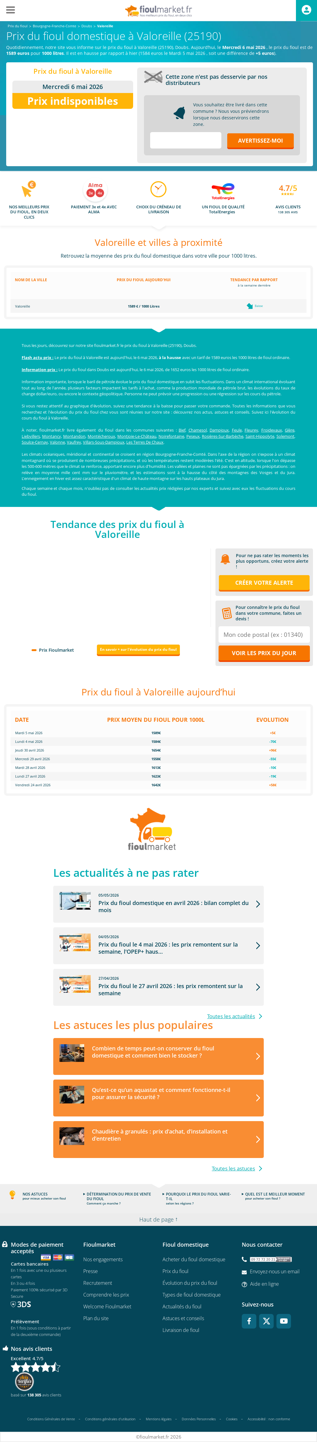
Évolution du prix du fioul (190, 1283)
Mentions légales (159, 1419)
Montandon (74, 436)
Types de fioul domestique (192, 1294)
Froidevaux (271, 430)
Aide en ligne (264, 1283)
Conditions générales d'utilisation (110, 1419)
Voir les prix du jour (264, 653)
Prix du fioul (176, 1271)
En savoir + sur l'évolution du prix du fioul (138, 649)
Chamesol (198, 430)
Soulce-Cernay (35, 442)
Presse (90, 1271)
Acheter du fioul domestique (194, 1259)
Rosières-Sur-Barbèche (222, 436)
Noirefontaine (171, 436)
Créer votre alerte (264, 582)
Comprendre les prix (106, 1294)
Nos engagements (103, 1259)
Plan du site (96, 1318)
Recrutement (97, 1283)
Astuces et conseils (183, 1318)
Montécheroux (101, 436)
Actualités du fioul (182, 1306)
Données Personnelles (199, 1419)
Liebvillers (31, 436)
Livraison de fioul (181, 1330)
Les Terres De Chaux (144, 442)
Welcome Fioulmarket (107, 1306)
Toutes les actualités (231, 1016)
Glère (289, 430)
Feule (237, 430)
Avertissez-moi (260, 140)
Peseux (193, 436)
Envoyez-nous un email (275, 1271)
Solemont (285, 436)
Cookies (231, 1419)
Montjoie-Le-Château (136, 436)
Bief (182, 430)
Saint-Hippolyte (259, 436)
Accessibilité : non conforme (269, 1419)
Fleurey (251, 430)
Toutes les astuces (233, 1168)
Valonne (57, 442)
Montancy (51, 436)
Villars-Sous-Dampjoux (103, 442)
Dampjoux (219, 430)
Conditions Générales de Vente (51, 1419)
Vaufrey (74, 442)
